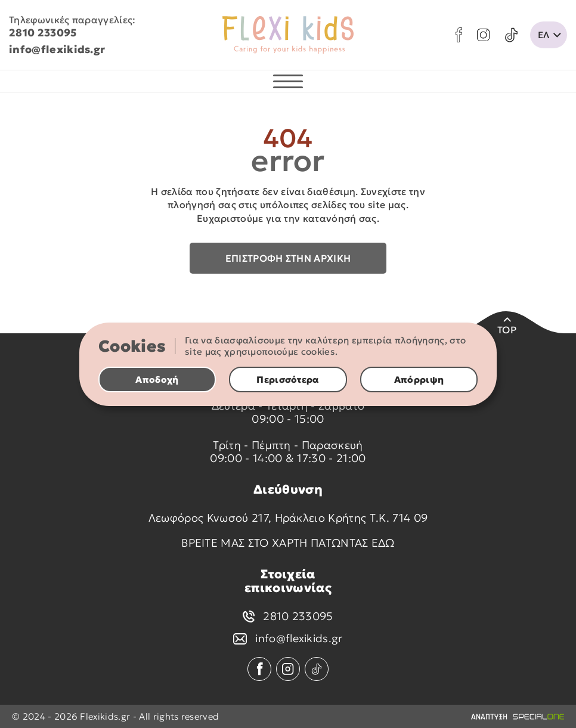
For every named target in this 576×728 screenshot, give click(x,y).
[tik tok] (511, 35)
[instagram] (483, 35)
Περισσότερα (288, 379)
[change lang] (548, 34)
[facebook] (459, 34)
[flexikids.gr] (288, 35)
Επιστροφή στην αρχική (288, 258)
